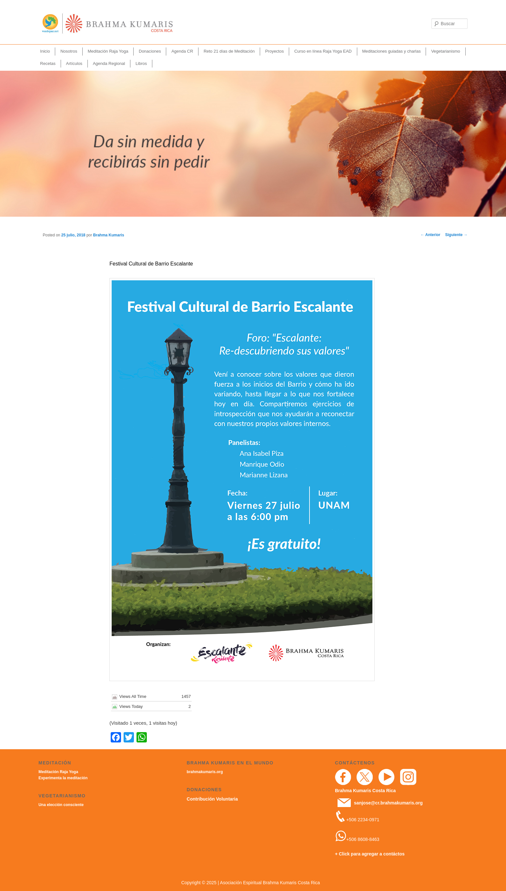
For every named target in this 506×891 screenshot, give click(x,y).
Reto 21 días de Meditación (229, 51)
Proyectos (274, 51)
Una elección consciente (61, 805)
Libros (141, 63)
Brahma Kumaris (108, 235)
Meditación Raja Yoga (108, 51)
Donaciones (150, 51)
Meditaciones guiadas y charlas (391, 51)
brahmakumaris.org (205, 772)
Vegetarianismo (445, 51)
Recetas (48, 63)
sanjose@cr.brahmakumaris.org (388, 802)
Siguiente (456, 235)
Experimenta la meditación (62, 778)
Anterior (430, 235)
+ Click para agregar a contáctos (370, 853)
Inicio (45, 51)
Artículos (74, 63)
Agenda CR (182, 51)
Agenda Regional (109, 63)
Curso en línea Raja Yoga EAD (323, 51)
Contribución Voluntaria (212, 799)
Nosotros (68, 51)
